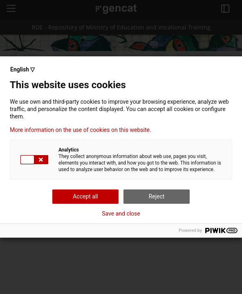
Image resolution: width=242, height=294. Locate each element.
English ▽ (22, 69)
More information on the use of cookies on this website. (80, 130)
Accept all (85, 196)
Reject (157, 196)
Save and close (121, 213)
